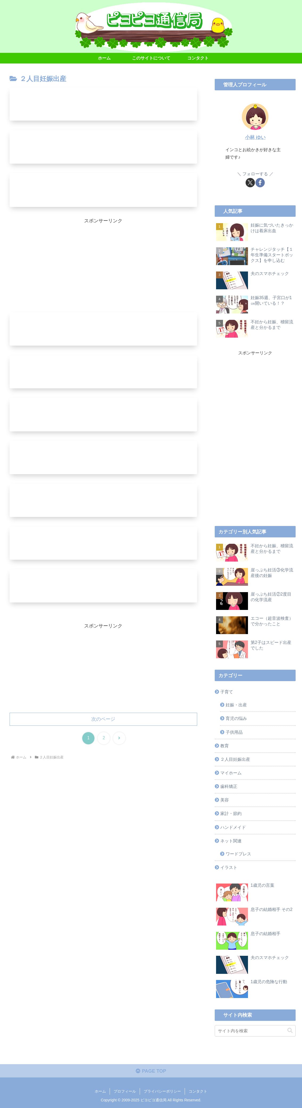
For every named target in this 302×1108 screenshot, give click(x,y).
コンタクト (198, 1091)
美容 (224, 799)
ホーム (100, 1091)
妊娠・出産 (236, 704)
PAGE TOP (151, 1071)
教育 (224, 745)
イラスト (228, 867)
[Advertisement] (103, 263)
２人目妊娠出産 (235, 759)
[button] (290, 1031)
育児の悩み (236, 718)
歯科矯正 (228, 786)
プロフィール (125, 1091)
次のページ (103, 721)
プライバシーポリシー (162, 1091)
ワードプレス (238, 853)
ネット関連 (231, 840)
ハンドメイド (233, 827)
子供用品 (234, 732)
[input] (255, 1031)
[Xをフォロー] (250, 182)
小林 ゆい (255, 137)
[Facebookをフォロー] (260, 182)
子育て (226, 691)
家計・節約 (231, 813)
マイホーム (231, 772)
